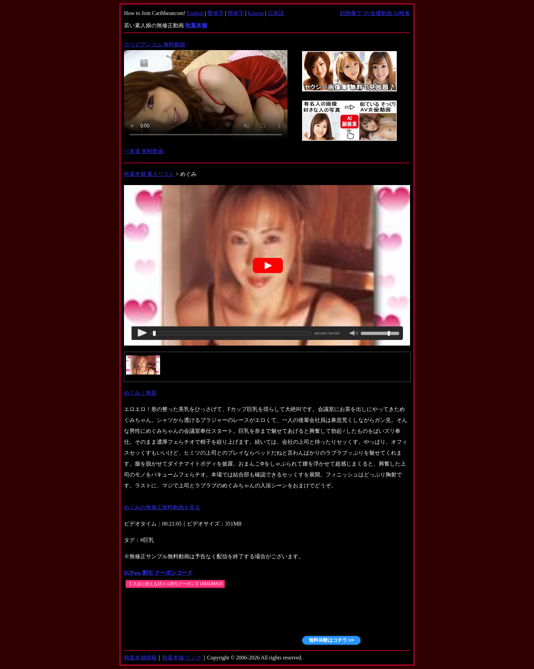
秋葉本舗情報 (140, 657)
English (195, 13)
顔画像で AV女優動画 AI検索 (375, 13)
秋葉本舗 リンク (182, 657)
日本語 (276, 13)
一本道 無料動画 (143, 151)
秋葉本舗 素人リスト (149, 174)
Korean (256, 13)
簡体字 (235, 13)
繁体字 (215, 13)
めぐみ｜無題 (140, 393)
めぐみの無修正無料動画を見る (162, 507)
